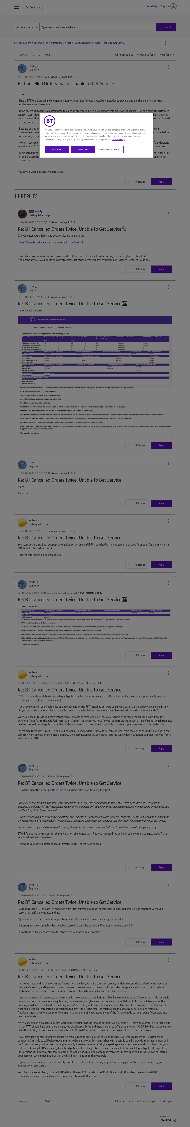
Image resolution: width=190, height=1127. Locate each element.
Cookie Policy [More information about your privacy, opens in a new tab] (118, 139)
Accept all (57, 149)
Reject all (82, 149)
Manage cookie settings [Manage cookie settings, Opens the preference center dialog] (110, 149)
